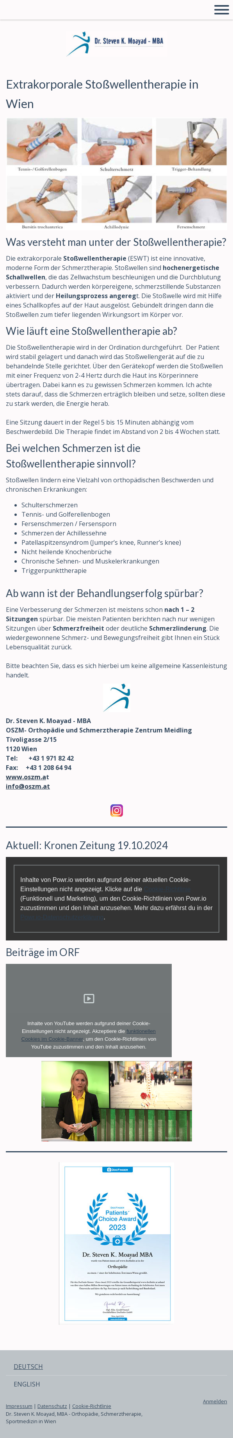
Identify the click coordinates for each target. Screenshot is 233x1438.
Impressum (19, 1406)
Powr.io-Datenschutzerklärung (61, 917)
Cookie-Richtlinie (167, 889)
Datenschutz (52, 1406)
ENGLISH (27, 1384)
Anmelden (215, 1401)
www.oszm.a (26, 777)
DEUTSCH (28, 1366)
